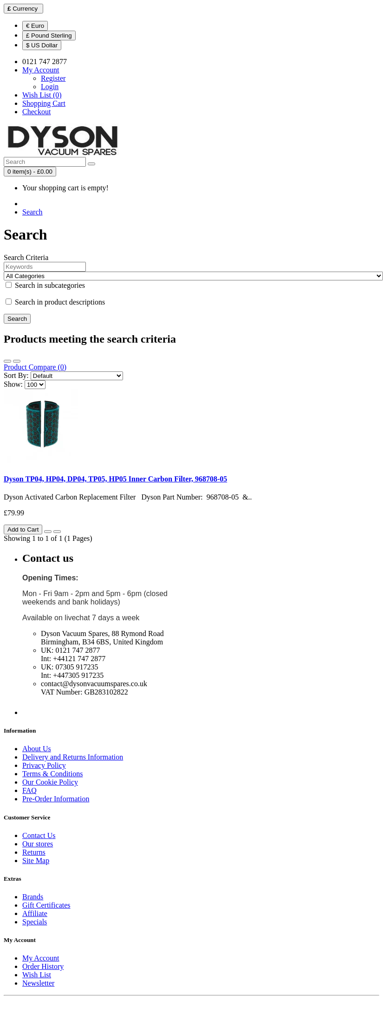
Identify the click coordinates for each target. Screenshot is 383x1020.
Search (32, 212)
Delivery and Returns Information (72, 757)
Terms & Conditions (52, 774)
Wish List (36, 975)
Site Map (35, 860)
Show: (13, 384)
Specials (34, 922)
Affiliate (34, 913)
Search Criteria (26, 257)
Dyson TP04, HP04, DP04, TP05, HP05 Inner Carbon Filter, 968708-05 (115, 479)
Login (49, 87)
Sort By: (16, 375)
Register (53, 78)
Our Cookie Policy (50, 782)
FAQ (29, 790)
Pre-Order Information (55, 799)
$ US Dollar (42, 45)
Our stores (37, 844)
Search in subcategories (45, 285)
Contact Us (39, 835)
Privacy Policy (44, 765)
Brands (32, 897)
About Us (36, 749)
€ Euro (35, 25)
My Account (40, 958)
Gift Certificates (46, 905)
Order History (43, 966)
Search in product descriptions (55, 302)
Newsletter (38, 983)
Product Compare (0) (35, 367)
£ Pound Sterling (49, 35)
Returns (33, 852)
